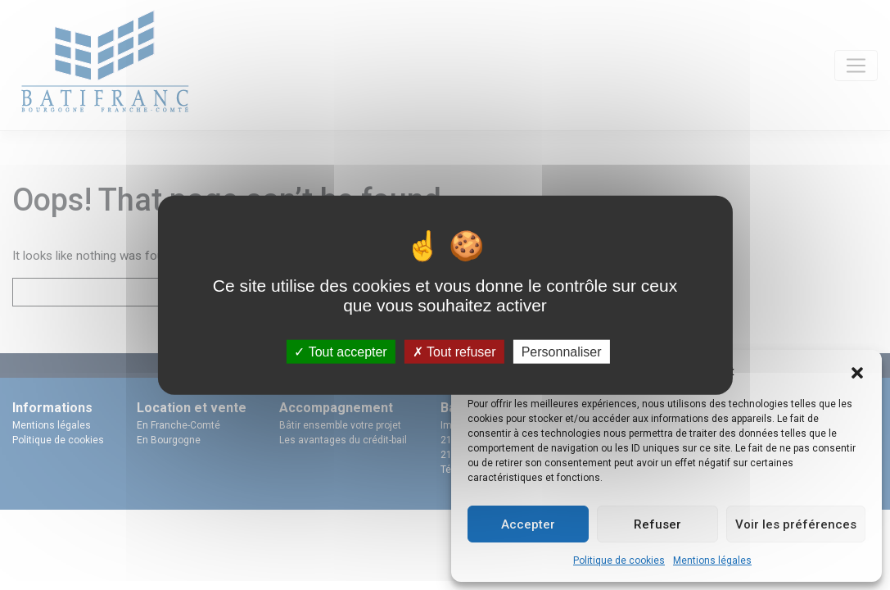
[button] (857, 371)
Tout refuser (454, 351)
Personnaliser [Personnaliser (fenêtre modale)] (562, 351)
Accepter (528, 524)
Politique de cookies (619, 560)
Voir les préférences (795, 524)
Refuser (657, 524)
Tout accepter (340, 351)
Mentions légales (712, 560)
